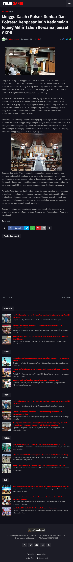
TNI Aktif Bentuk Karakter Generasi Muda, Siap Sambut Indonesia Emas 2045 (39, 465)
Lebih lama (65, 298)
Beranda (5, 12)
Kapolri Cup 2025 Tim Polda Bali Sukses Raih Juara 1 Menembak (35, 508)
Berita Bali (30, 558)
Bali (11, 12)
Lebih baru (7, 298)
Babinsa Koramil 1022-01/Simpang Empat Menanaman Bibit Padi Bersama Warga (40, 455)
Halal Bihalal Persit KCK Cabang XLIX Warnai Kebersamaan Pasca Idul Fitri (39, 444)
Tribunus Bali (42, 558)
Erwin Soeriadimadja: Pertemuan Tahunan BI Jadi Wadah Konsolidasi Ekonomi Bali (41, 486)
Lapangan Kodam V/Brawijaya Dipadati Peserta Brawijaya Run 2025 (36, 380)
